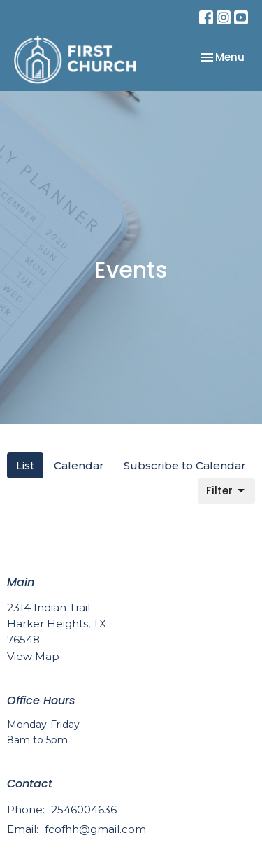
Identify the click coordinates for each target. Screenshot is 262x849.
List (25, 465)
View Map (33, 656)
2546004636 (84, 809)
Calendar (79, 465)
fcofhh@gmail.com (95, 829)
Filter (226, 490)
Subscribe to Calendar (185, 465)
